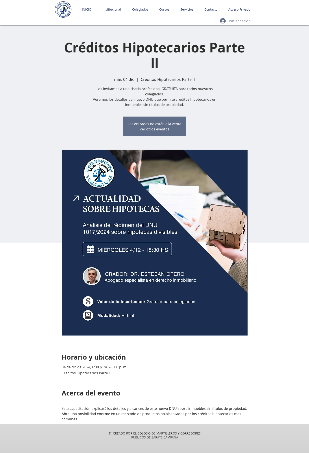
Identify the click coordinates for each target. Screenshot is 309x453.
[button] (109, 9)
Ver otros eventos (154, 129)
